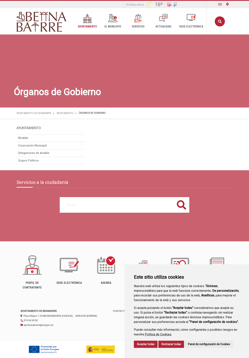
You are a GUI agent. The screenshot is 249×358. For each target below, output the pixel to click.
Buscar (220, 21)
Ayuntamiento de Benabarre (34, 113)
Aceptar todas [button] (145, 344)
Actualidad (163, 21)
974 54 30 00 (29, 320)
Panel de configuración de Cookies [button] (209, 344)
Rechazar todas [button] (171, 344)
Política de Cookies (158, 334)
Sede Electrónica (191, 21)
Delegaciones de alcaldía (33, 153)
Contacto (119, 311)
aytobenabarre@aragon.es (36, 325)
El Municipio (112, 21)
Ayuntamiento (87, 21)
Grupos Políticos (28, 160)
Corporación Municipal (32, 145)
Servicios (138, 21)
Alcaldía (23, 138)
